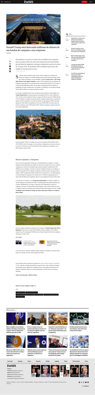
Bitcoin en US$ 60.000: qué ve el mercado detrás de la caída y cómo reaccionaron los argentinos (15, 353)
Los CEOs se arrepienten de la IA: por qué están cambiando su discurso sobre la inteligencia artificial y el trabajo (78, 76)
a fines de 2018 (44, 263)
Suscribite (85, 1)
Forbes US (8, 53)
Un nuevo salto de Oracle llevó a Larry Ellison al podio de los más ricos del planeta (78, 50)
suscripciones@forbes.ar (16, 376)
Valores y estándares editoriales (27, 382)
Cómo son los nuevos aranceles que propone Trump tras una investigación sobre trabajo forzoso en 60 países (57, 353)
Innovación (10, 361)
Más (77, 34)
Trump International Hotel (51, 294)
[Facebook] (79, 383)
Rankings (57, 361)
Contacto (18, 382)
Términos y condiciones (38, 382)
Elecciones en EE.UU (31, 292)
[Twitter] (81, 383)
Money (29, 361)
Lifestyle (48, 361)
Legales (46, 382)
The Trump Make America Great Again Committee (29, 294)
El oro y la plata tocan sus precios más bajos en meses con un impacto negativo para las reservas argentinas (36, 329)
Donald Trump (20, 292)
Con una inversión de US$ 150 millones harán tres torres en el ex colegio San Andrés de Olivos (77, 67)
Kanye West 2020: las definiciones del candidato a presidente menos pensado (53, 243)
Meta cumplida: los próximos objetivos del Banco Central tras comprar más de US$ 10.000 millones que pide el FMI (15, 329)
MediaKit (8, 382)
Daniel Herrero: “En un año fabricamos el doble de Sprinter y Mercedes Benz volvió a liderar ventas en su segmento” (78, 41)
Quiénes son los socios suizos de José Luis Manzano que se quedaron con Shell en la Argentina (36, 353)
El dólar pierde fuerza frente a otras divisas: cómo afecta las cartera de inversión (78, 328)
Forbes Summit (76, 361)
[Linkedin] (88, 383)
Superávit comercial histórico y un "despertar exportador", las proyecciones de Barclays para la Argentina (57, 329)
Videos (65, 361)
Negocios (38, 361)
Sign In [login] (91, 1)
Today (86, 361)
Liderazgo (20, 361)
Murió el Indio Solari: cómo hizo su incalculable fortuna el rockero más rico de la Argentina (78, 58)
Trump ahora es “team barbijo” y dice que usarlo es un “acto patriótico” (29, 244)
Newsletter (13, 382)
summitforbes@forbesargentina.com (16, 374)
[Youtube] (86, 383)
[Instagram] (83, 383)
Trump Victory (20, 296)
